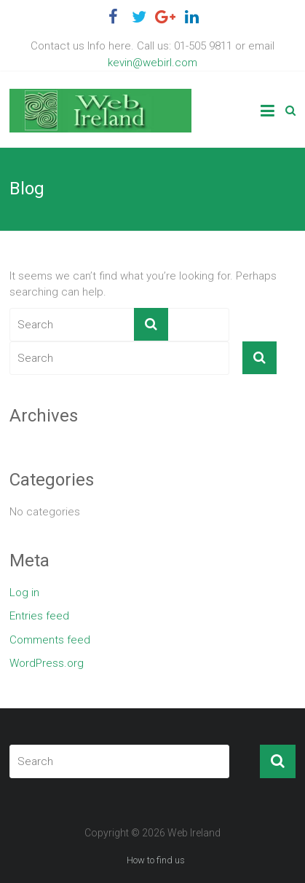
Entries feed (39, 615)
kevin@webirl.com (152, 62)
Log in (24, 592)
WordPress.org (46, 663)
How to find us (156, 860)
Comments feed (49, 639)
